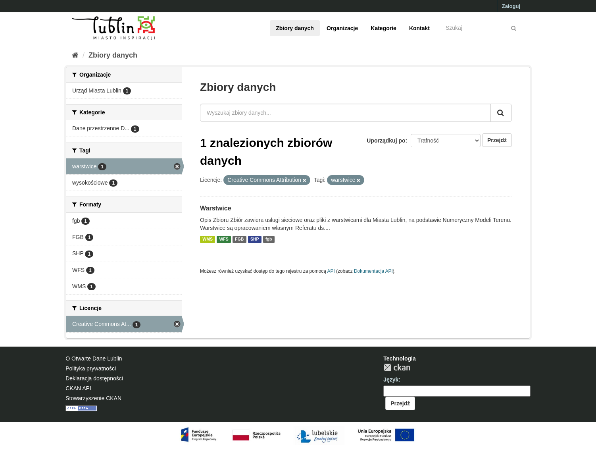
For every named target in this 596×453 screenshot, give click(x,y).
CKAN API (78, 388)
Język (390, 379)
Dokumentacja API (373, 271)
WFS (223, 239)
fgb (268, 239)
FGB (239, 239)
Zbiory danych (295, 28)
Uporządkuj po (386, 140)
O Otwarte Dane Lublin (93, 358)
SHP (254, 239)
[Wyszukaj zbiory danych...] (345, 113)
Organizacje (342, 28)
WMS (207, 239)
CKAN (396, 367)
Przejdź (497, 140)
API (331, 271)
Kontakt (419, 28)
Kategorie (383, 28)
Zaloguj (511, 6)
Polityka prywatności (90, 368)
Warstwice (215, 208)
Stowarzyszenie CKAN (93, 398)
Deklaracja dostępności (94, 378)
